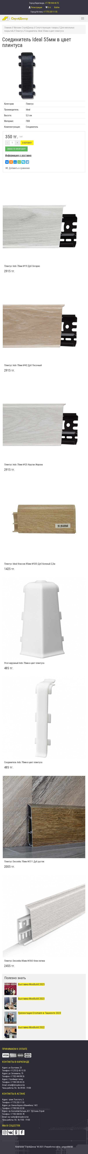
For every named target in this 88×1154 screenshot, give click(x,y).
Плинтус (30, 103)
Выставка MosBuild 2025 (31, 984)
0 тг (49, 7)
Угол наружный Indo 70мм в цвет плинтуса (24, 663)
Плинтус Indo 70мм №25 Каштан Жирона (23, 464)
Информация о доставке (18, 155)
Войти (56, 7)
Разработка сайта (52, 1147)
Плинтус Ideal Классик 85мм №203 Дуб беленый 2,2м (29, 563)
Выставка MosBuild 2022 (31, 1027)
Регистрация (37, 7)
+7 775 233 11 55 (50, 12)
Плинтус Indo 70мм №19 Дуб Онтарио (22, 266)
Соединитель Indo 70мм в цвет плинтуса (23, 762)
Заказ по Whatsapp (16, 149)
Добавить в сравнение (17, 168)
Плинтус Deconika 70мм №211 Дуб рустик (24, 861)
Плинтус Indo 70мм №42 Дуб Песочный (23, 365)
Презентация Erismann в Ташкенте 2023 (39, 1012)
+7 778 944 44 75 (52, 3)
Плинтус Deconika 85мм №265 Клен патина (24, 960)
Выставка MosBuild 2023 (31, 998)
